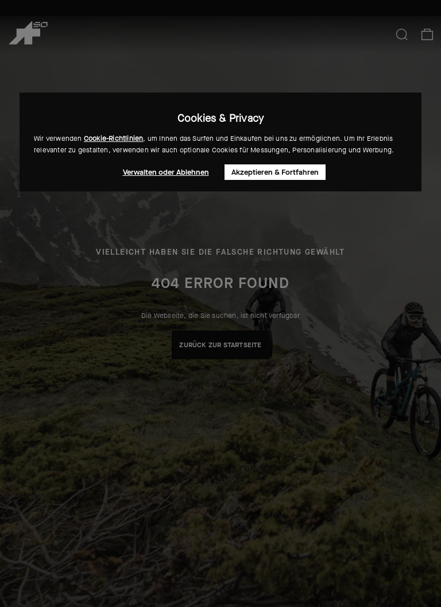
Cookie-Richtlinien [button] (114, 138)
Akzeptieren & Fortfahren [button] (275, 172)
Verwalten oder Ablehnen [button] (166, 172)
